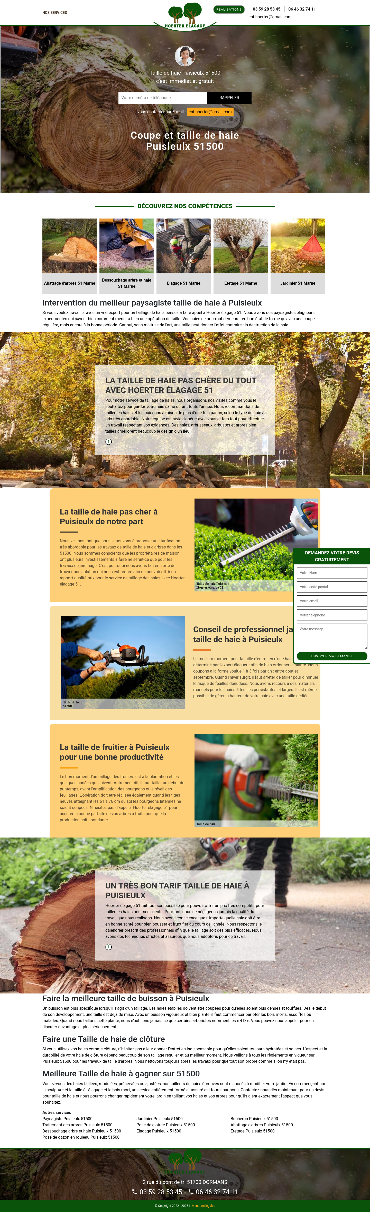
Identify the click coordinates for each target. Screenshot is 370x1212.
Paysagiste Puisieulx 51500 (67, 1118)
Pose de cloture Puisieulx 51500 (165, 1124)
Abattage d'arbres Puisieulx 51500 (262, 1124)
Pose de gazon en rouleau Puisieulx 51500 (80, 1137)
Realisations (229, 9)
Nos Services (54, 13)
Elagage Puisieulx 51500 (158, 1131)
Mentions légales (203, 1206)
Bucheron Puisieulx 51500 (254, 1118)
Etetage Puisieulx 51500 (253, 1131)
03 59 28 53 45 (266, 9)
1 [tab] (109, 442)
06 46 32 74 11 (302, 9)
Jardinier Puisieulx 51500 (159, 1118)
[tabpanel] (185, 407)
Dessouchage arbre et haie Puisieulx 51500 (81, 1131)
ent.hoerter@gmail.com (270, 16)
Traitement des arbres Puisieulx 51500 (77, 1124)
